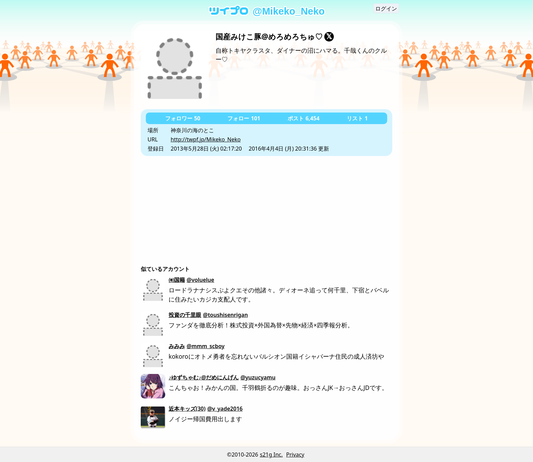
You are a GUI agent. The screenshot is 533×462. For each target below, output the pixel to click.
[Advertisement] (266, 207)
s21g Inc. (271, 454)
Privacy (295, 454)
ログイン (386, 8)
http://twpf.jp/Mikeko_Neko (206, 139)
